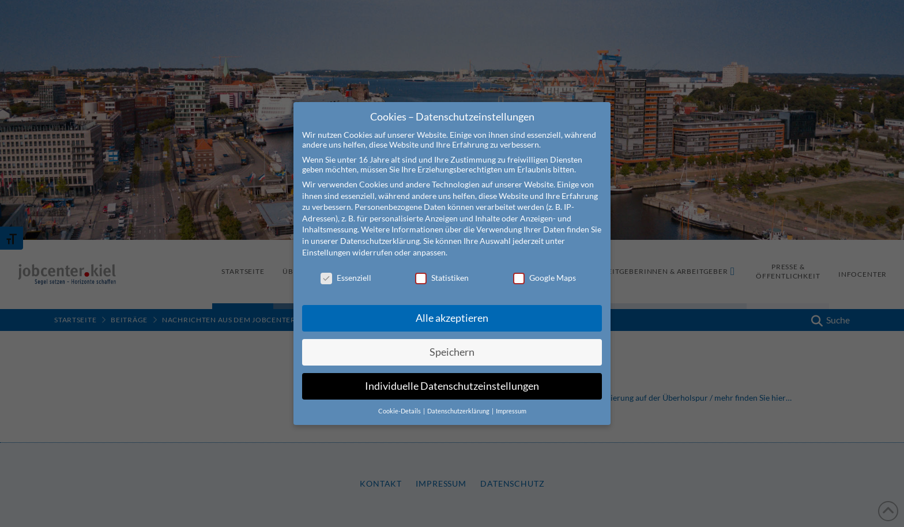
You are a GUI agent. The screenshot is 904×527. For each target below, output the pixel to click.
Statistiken (442, 271)
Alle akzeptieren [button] (452, 312)
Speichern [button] (452, 346)
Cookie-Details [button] (400, 404)
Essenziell (346, 271)
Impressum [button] (511, 404)
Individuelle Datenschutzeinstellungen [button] (452, 380)
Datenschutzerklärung (380, 234)
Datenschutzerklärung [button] (459, 404)
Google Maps (544, 271)
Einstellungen (326, 245)
